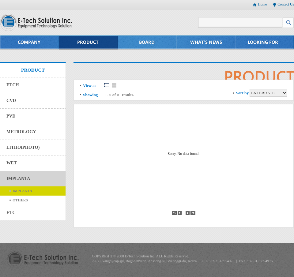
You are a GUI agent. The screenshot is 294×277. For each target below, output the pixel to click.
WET (11, 162)
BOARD (147, 43)
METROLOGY (21, 131)
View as (89, 85)
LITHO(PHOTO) (23, 147)
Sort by (242, 93)
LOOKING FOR (265, 43)
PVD (11, 116)
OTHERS (20, 200)
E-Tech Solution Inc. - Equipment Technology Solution (36, 22)
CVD (11, 100)
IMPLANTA (18, 178)
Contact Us (285, 4)
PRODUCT (88, 43)
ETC (11, 212)
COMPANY (29, 43)
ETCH (12, 84)
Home (262, 4)
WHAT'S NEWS (206, 43)
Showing (90, 94)
